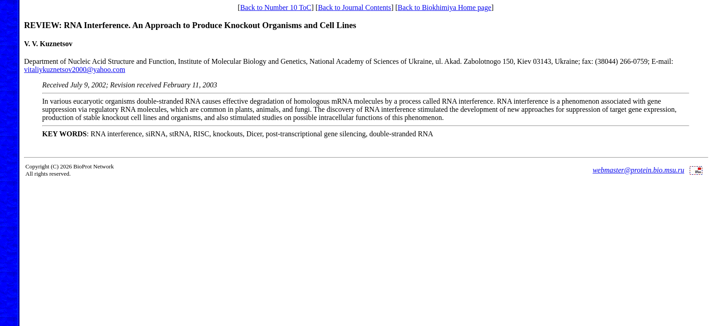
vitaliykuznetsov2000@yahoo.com (74, 69)
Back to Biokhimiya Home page (444, 7)
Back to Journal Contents (354, 7)
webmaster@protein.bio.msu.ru (638, 170)
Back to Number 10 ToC (276, 7)
